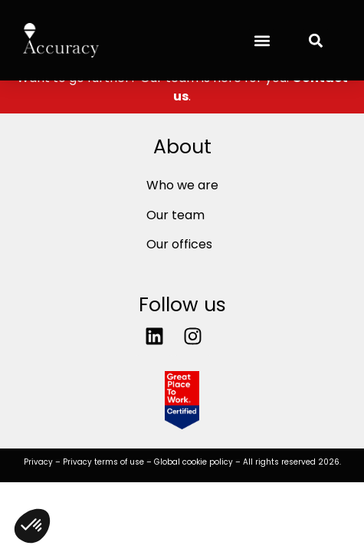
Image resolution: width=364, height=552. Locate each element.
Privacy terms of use (103, 462)
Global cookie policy (193, 462)
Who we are (182, 185)
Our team (175, 215)
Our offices (179, 244)
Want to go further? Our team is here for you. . (182, 87)
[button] (261, 40)
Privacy (38, 462)
